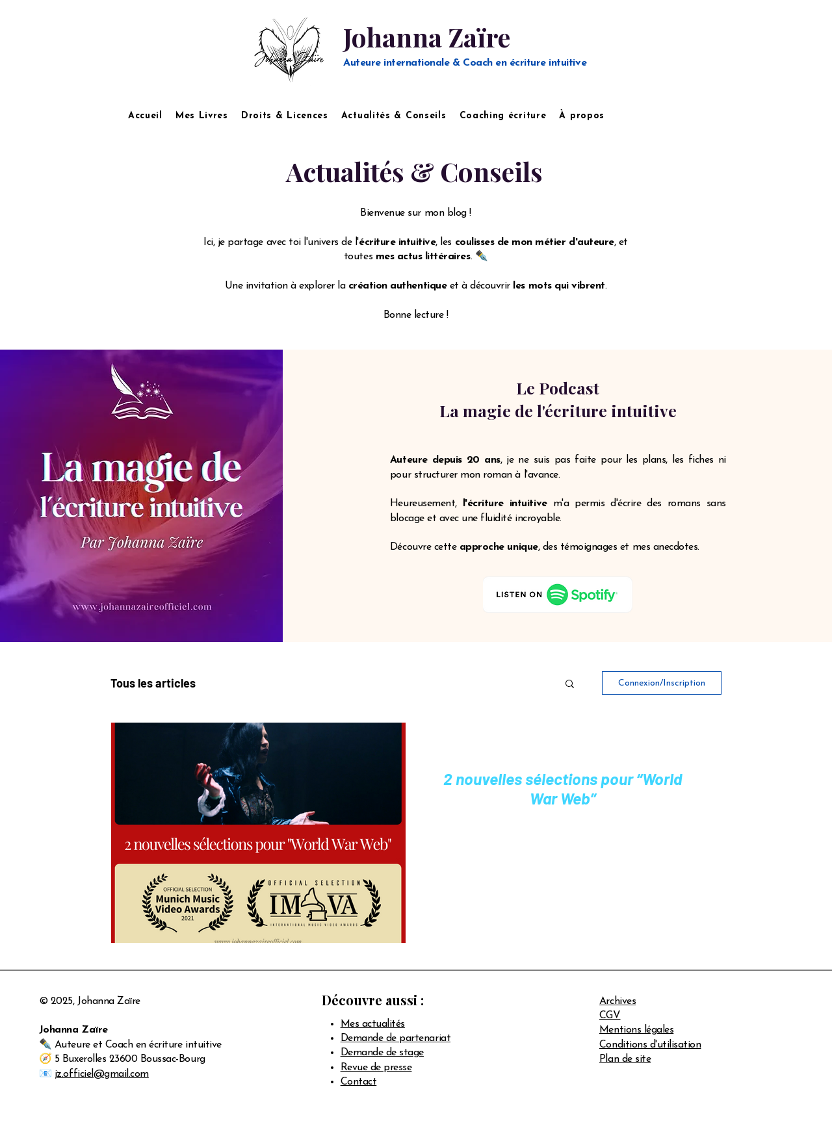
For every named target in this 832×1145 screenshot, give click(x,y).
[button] (570, 684)
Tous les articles (153, 683)
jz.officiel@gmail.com (102, 1074)
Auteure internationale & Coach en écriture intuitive (464, 63)
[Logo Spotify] (557, 594)
